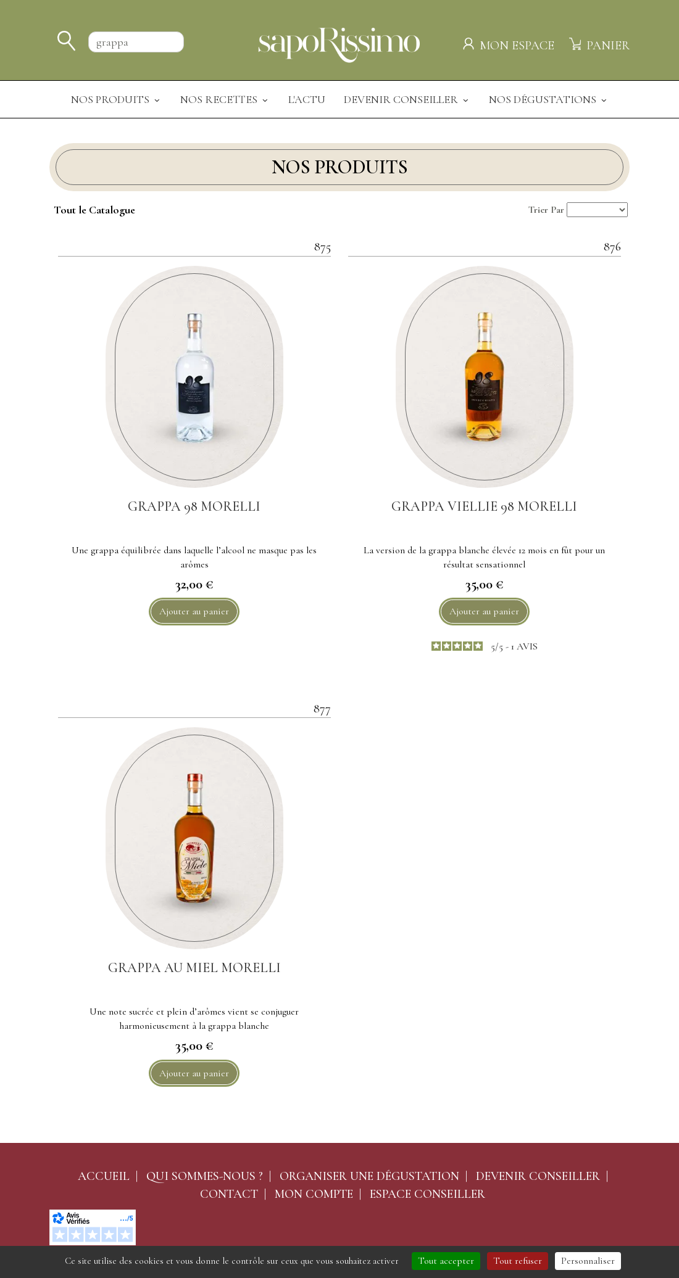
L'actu (306, 99)
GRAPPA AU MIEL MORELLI (194, 968)
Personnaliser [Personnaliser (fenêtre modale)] (588, 1261)
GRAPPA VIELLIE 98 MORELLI (484, 506)
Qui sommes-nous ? (204, 1176)
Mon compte (314, 1194)
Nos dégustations (549, 99)
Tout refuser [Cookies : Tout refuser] (517, 1261)
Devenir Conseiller (407, 99)
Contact (229, 1194)
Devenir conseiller (538, 1176)
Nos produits (116, 99)
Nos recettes (225, 99)
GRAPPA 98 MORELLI (194, 506)
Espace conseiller (427, 1194)
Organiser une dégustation (369, 1176)
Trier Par (546, 210)
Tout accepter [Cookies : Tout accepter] (446, 1261)
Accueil (104, 1176)
